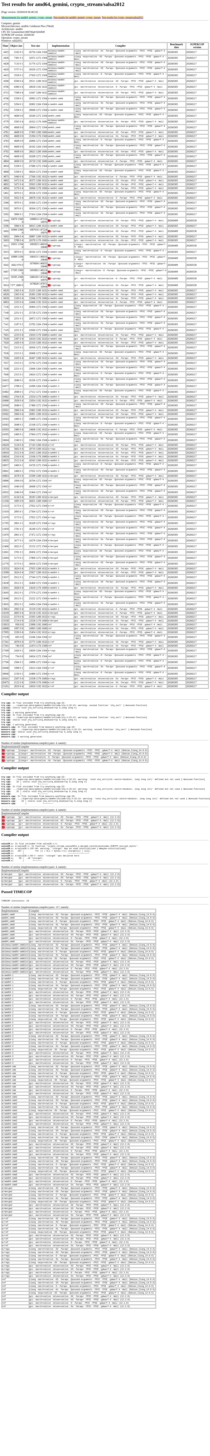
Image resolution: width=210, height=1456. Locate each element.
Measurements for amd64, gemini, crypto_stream (26, 17)
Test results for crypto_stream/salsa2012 (122, 17)
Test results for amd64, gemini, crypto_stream (77, 17)
